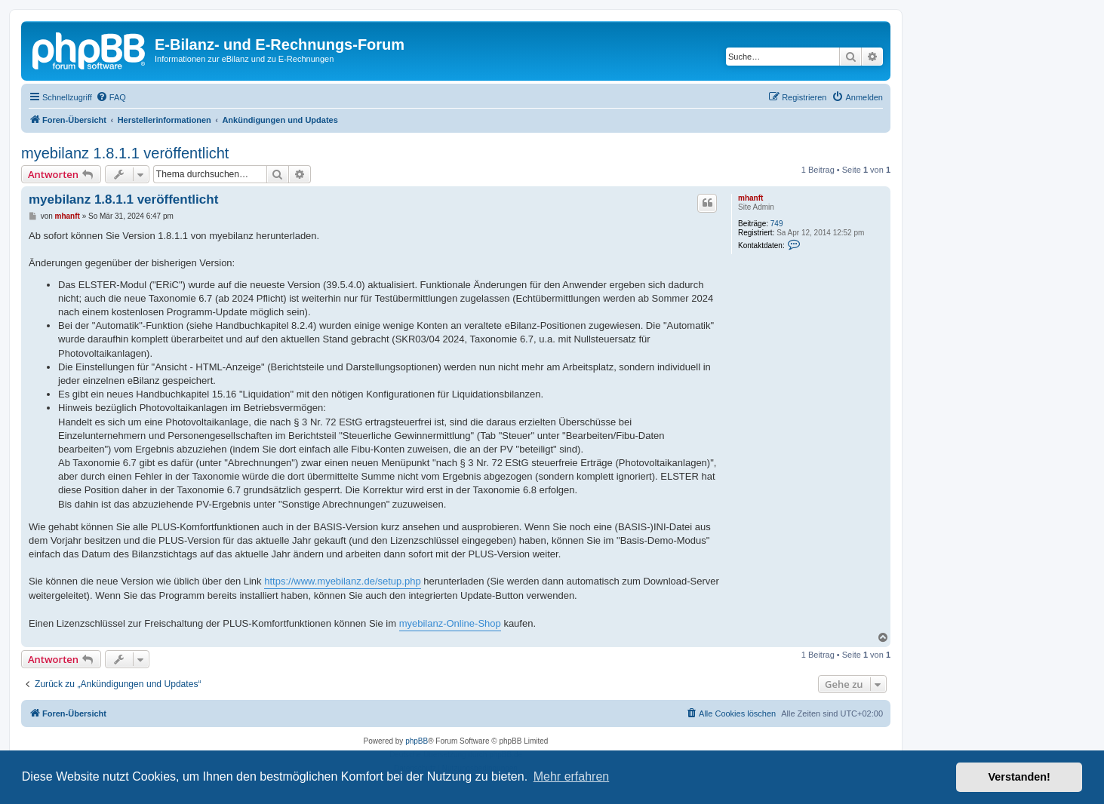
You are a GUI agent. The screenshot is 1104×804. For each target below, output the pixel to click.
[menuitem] (111, 97)
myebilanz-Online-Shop (450, 623)
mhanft (750, 198)
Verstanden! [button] (1019, 777)
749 (776, 223)
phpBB (416, 741)
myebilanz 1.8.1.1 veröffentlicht (125, 153)
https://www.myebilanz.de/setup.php (342, 581)
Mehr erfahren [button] (572, 776)
